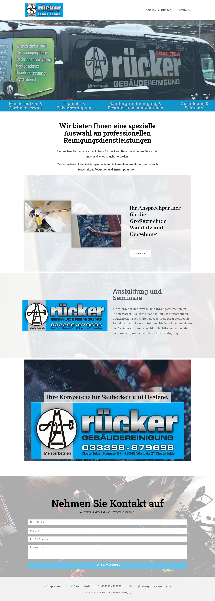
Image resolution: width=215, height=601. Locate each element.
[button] (141, 254)
